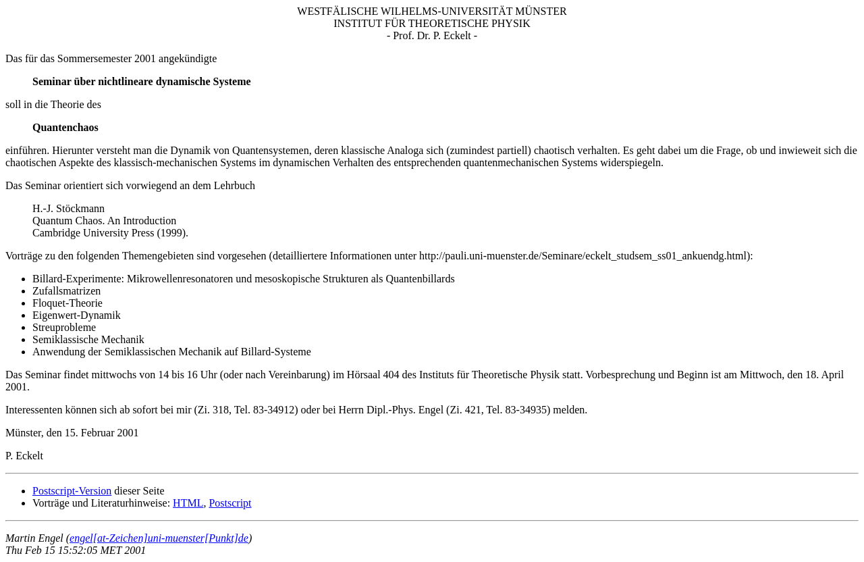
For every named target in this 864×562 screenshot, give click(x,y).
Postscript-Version (71, 490)
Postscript (230, 503)
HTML (188, 503)
